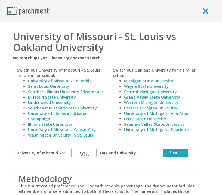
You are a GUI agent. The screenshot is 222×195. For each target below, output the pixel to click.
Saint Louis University (48, 86)
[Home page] (28, 10)
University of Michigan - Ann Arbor (157, 113)
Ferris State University (145, 118)
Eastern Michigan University (150, 107)
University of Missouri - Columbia (60, 80)
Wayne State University (146, 86)
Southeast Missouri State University (62, 107)
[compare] (42, 153)
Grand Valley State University (152, 97)
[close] (205, 11)
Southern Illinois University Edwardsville (66, 91)
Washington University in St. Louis (60, 135)
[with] (125, 153)
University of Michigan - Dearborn (156, 129)
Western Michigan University (151, 102)
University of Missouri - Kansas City (62, 129)
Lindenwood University (49, 102)
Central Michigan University (150, 91)
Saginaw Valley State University (154, 124)
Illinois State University (50, 124)
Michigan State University (148, 80)
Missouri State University (52, 97)
